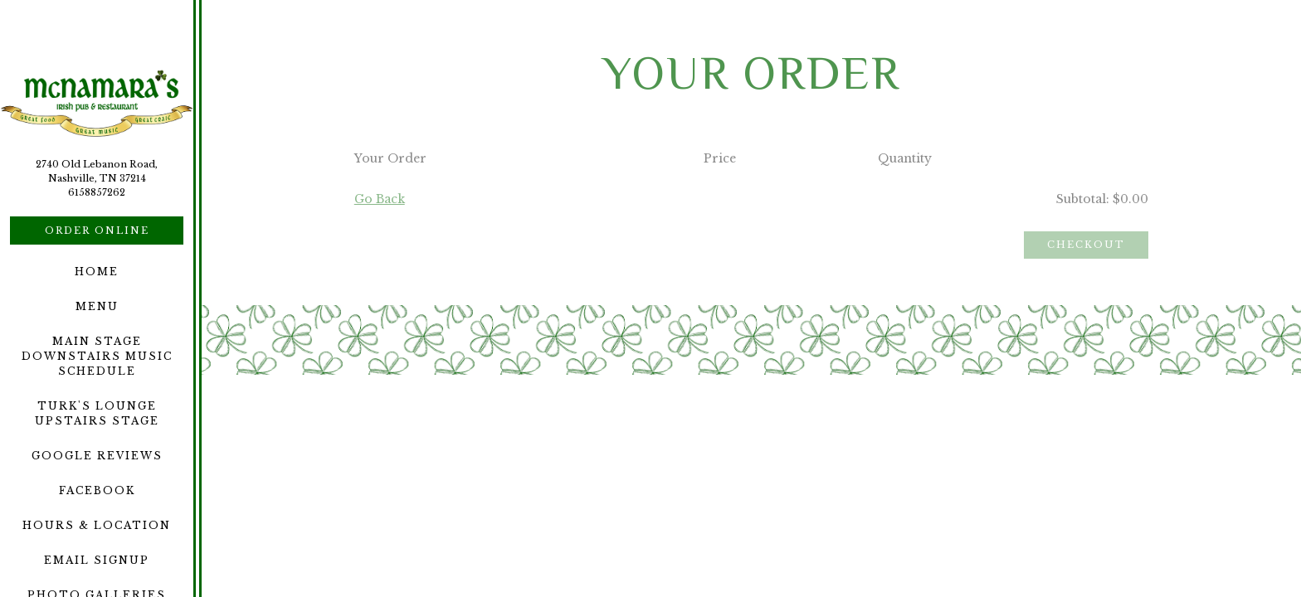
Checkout (1086, 244)
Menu (97, 306)
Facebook (97, 490)
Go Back (379, 199)
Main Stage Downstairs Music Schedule (97, 356)
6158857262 (96, 192)
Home (97, 271)
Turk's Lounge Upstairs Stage (97, 413)
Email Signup (96, 560)
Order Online (97, 230)
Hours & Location (96, 525)
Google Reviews (97, 455)
